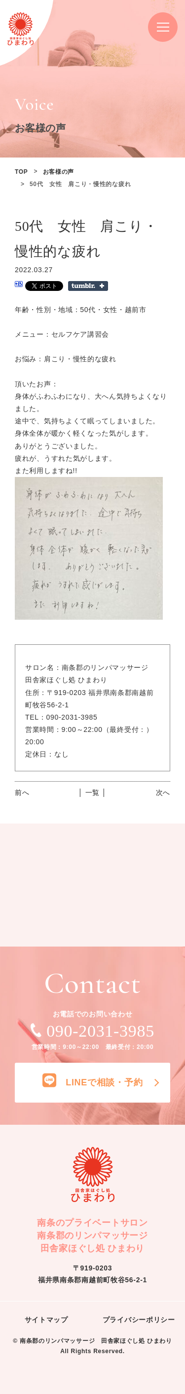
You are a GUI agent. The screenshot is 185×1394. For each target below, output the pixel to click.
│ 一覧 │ (92, 792)
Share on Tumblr (88, 286)
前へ (22, 792)
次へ (163, 792)
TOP (21, 171)
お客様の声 (58, 171)
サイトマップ (46, 1320)
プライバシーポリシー (139, 1320)
